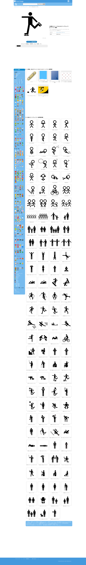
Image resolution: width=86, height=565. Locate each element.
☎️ (18, 239)
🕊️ (23, 128)
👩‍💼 (18, 202)
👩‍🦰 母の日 (16, 276)
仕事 (19, 200)
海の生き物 (17, 133)
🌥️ (16, 102)
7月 (19, 80)
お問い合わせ (34, 558)
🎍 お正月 (16, 271)
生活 (18, 193)
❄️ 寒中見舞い (17, 283)
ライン (17, 288)
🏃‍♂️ (20, 211)
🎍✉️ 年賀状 (17, 285)
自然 (19, 85)
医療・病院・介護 (17, 214)
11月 (22, 81)
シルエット (17, 291)
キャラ (17, 107)
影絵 (22, 107)
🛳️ (18, 191)
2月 (21, 83)
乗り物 (15, 184)
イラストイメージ (16, 6)
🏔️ (20, 104)
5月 (21, 79)
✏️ (23, 207)
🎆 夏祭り (16, 280)
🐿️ (18, 118)
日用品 (18, 238)
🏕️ (20, 231)
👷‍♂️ (20, 202)
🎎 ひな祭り (17, 274)
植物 (17, 85)
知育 (21, 205)
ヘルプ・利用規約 (26, 558)
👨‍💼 (16, 202)
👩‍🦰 (23, 195)
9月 (17, 81)
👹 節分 (16, 272)
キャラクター (16, 248)
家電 (15, 238)
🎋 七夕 (16, 279)
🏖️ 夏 (16, 76)
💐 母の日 (16, 74)
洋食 (18, 149)
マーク (19, 243)
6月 (17, 80)
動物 (15, 107)
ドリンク (16, 164)
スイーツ (16, 158)
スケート (26, 6)
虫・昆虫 (16, 141)
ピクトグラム (23, 6)
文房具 (18, 205)
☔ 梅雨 (16, 75)
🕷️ (18, 270)
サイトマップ (17, 558)
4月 (19, 79)
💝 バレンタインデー (19, 273)
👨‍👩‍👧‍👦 (16, 198)
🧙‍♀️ (23, 268)
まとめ (70, 1)
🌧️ (18, 102)
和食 (15, 149)
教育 (15, 205)
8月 (21, 80)
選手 (19, 223)
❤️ (18, 218)
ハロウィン (17, 266)
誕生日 (16, 257)
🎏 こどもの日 (17, 73)
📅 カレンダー (17, 84)
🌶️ (23, 175)
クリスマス (17, 261)
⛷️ (16, 231)
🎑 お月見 (16, 281)
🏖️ (23, 104)
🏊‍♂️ (23, 229)
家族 (15, 193)
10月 (19, 81)
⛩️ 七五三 (16, 282)
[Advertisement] (60, 16)
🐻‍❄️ (23, 113)
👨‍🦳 (18, 196)
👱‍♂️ (16, 196)
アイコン (16, 243)
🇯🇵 (20, 247)
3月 (17, 79)
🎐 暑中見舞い (17, 284)
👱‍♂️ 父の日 (16, 278)
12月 (17, 83)
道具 (21, 238)
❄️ (20, 102)
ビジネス (16, 200)
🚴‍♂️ (23, 187)
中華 (20, 149)
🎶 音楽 (15, 232)
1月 (19, 83)
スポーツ (16, 223)
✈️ (23, 189)
